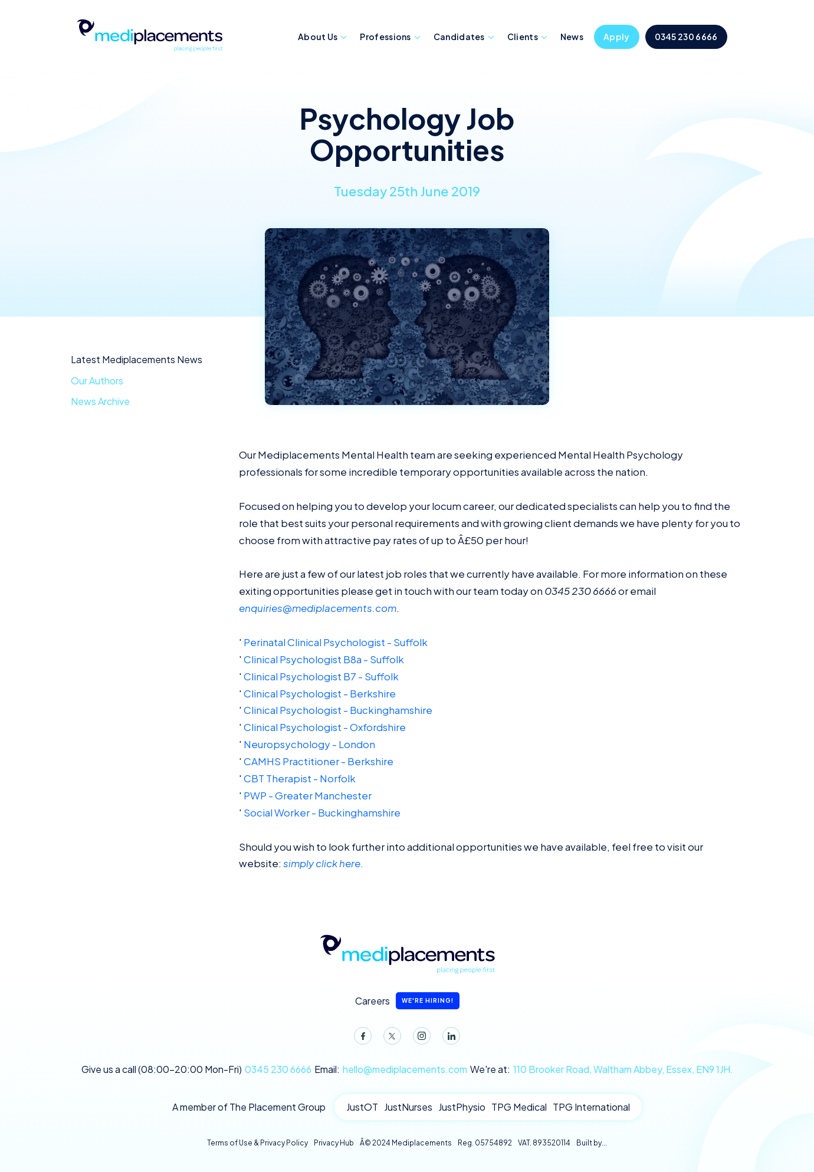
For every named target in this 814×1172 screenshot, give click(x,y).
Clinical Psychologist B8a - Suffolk (324, 659)
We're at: (601, 1069)
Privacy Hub (334, 1142)
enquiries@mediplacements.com (317, 607)
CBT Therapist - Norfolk (300, 778)
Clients (522, 36)
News (571, 36)
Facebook (360, 1038)
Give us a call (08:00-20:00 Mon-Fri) (196, 1069)
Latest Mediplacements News (136, 359)
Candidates (459, 36)
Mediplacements (149, 34)
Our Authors (97, 380)
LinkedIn (448, 1038)
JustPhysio (461, 1107)
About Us (317, 36)
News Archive (100, 401)
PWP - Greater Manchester (308, 795)
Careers (407, 1000)
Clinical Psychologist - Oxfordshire (325, 726)
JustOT (362, 1107)
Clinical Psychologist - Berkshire (320, 693)
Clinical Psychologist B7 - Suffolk (321, 676)
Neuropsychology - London (309, 744)
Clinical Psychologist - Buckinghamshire (338, 709)
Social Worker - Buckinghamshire (322, 812)
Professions (385, 36)
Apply (616, 36)
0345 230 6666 (686, 36)
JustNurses (408, 1107)
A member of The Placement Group (249, 1107)
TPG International (591, 1107)
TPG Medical (519, 1107)
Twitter (389, 1038)
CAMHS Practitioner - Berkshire (318, 761)
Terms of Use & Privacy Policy (257, 1142)
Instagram (419, 1038)
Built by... (591, 1142)
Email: (390, 1069)
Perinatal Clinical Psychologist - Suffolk (336, 642)
